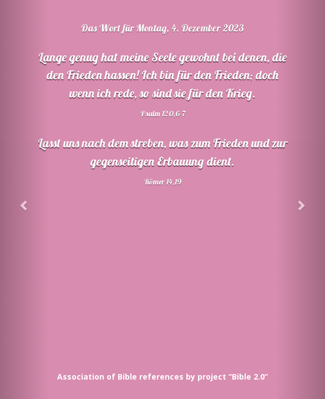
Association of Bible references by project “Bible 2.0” (162, 376)
